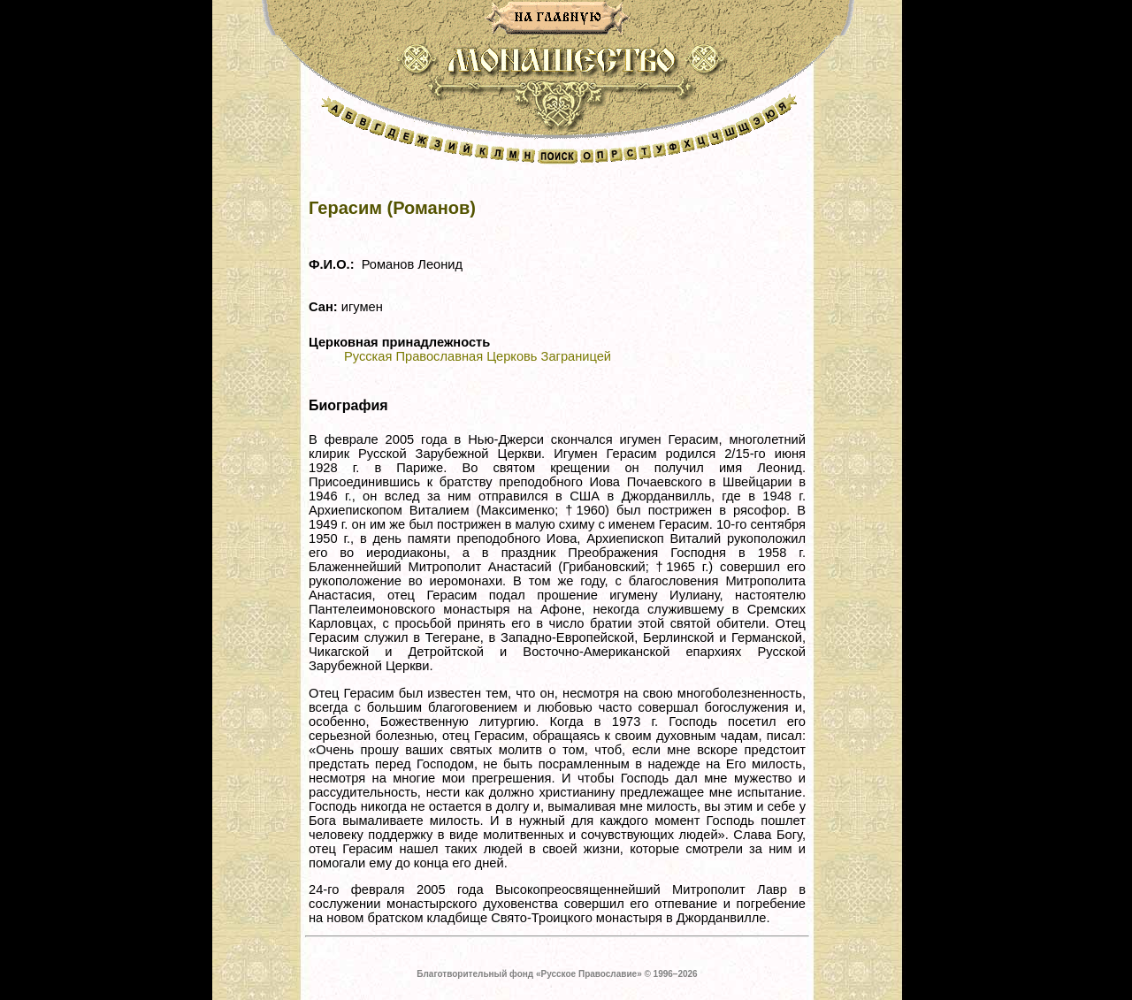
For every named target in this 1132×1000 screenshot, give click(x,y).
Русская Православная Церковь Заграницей (477, 356)
